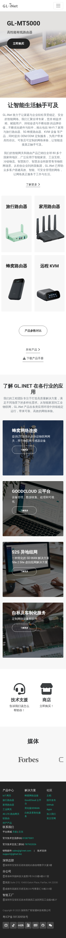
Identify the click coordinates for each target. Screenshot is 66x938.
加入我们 (51, 814)
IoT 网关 (7, 795)
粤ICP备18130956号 (15, 917)
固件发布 (51, 800)
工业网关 (7, 809)
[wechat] (50, 925)
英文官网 (51, 818)
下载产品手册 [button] (33, 358)
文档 (49, 795)
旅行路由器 (8, 800)
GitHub (50, 804)
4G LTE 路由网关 (11, 814)
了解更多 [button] (33, 184)
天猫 (14, 831)
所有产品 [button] (33, 349)
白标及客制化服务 (33, 814)
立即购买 (18, 43)
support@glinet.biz (12, 854)
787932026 (30, 844)
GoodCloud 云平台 (33, 802)
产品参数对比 (33, 330)
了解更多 (24, 450)
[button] (5, 54)
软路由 (6, 818)
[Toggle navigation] (58, 5)
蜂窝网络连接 (31, 795)
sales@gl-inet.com (21, 850)
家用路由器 (8, 804)
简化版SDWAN (32, 808)
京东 (21, 831)
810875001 (28, 838)
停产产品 (7, 823)
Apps (49, 809)
